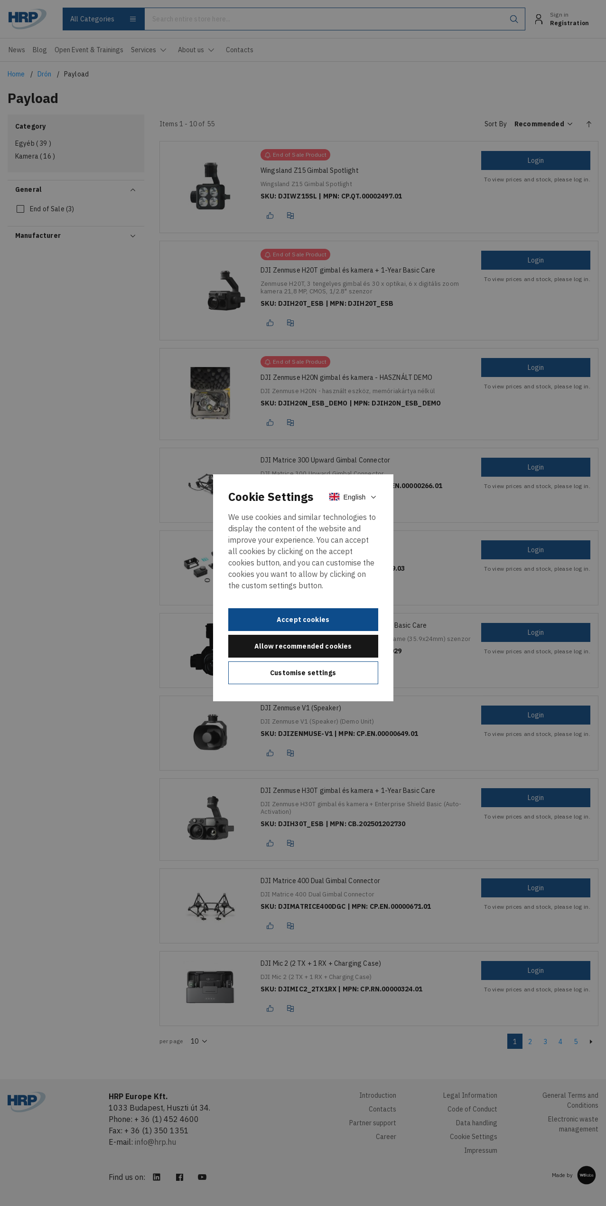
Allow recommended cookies (303, 646)
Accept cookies (303, 619)
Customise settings (303, 673)
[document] (303, 588)
